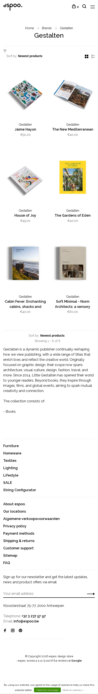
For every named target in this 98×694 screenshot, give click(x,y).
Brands (47, 28)
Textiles (9, 461)
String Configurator (19, 490)
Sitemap (10, 555)
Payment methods (18, 533)
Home (29, 28)
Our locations (14, 511)
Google (76, 660)
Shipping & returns (18, 541)
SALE (7, 483)
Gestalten (66, 28)
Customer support (18, 548)
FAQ (6, 563)
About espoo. (14, 504)
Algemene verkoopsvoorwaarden (31, 519)
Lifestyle (10, 475)
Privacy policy (14, 526)
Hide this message (47, 690)
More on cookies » (73, 690)
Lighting (10, 468)
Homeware (12, 453)
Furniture (11, 446)
